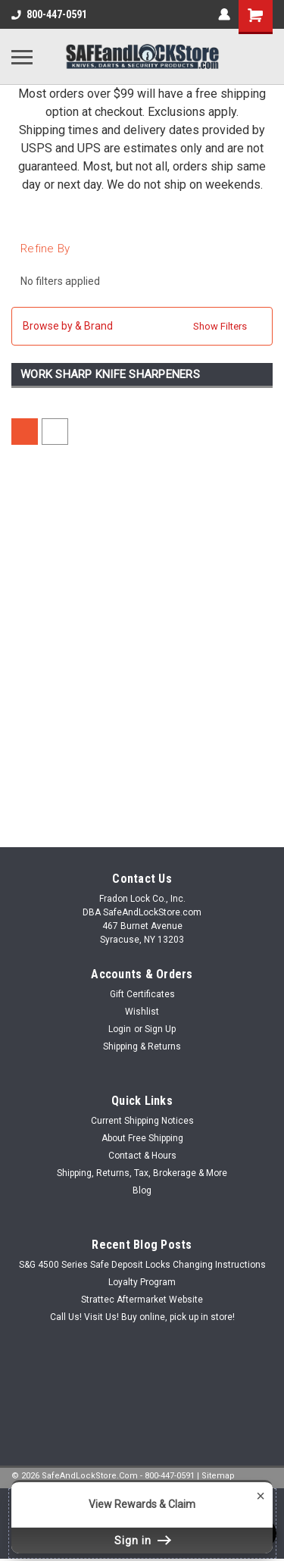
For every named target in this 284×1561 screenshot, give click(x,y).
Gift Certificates (142, 994)
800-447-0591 (49, 14)
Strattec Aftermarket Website (142, 1299)
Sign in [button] (142, 1540)
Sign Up (160, 1029)
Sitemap (218, 1476)
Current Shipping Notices (142, 1120)
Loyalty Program (142, 1282)
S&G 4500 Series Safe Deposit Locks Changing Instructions (142, 1264)
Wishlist (142, 1011)
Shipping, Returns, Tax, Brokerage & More (142, 1173)
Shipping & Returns (142, 1046)
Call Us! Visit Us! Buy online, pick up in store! (142, 1317)
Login (119, 1029)
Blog (142, 1190)
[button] (142, 326)
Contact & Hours (142, 1155)
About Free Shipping (142, 1138)
